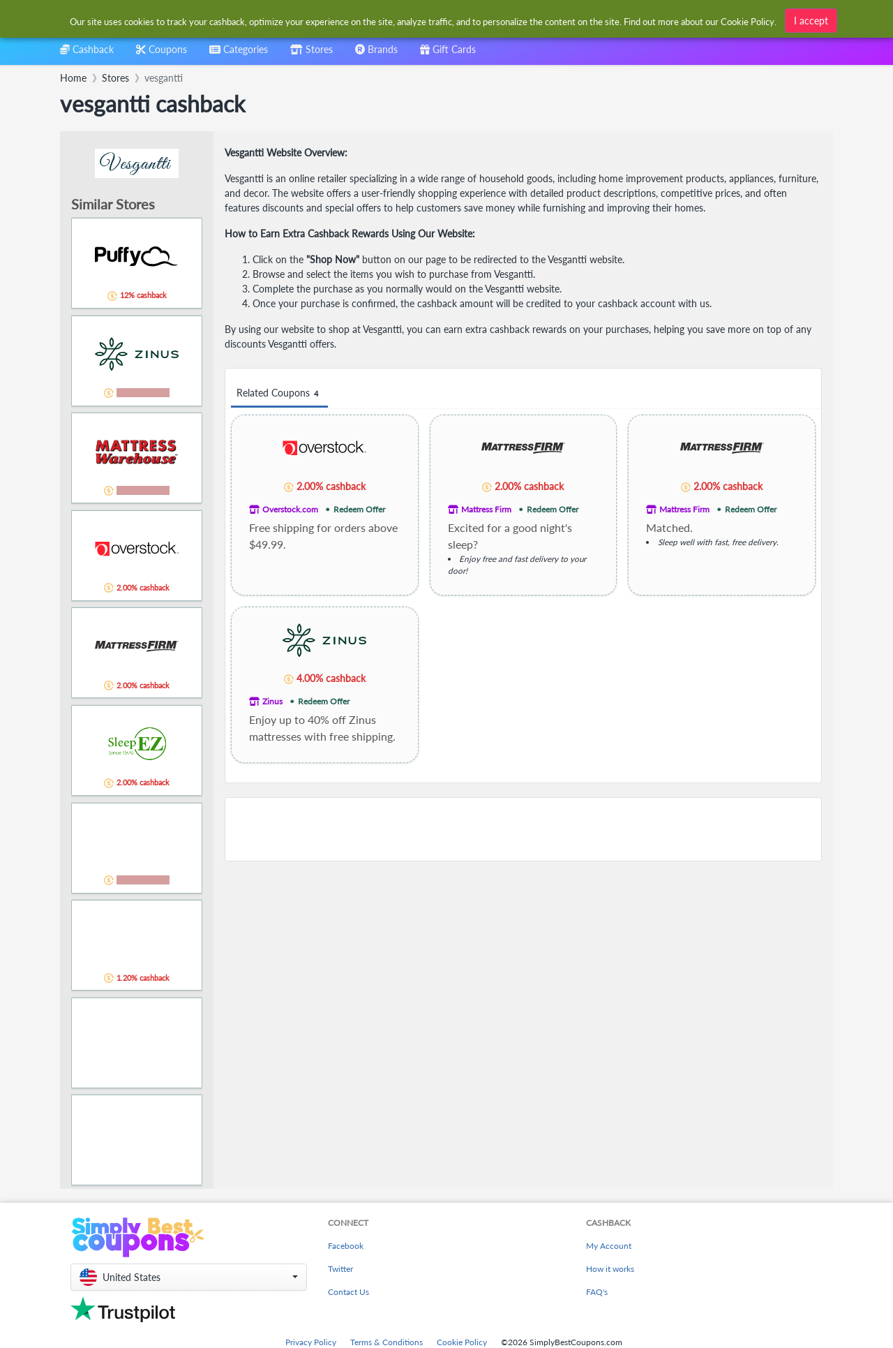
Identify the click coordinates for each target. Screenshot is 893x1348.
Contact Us (348, 1292)
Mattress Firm (486, 509)
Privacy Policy (310, 1342)
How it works (610, 1269)
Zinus (272, 701)
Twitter (340, 1269)
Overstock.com (290, 509)
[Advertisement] (523, 829)
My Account (608, 1245)
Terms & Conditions (386, 1342)
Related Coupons (279, 393)
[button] (188, 1277)
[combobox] (424, 19)
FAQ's (597, 1292)
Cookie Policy (462, 1342)
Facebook (345, 1245)
